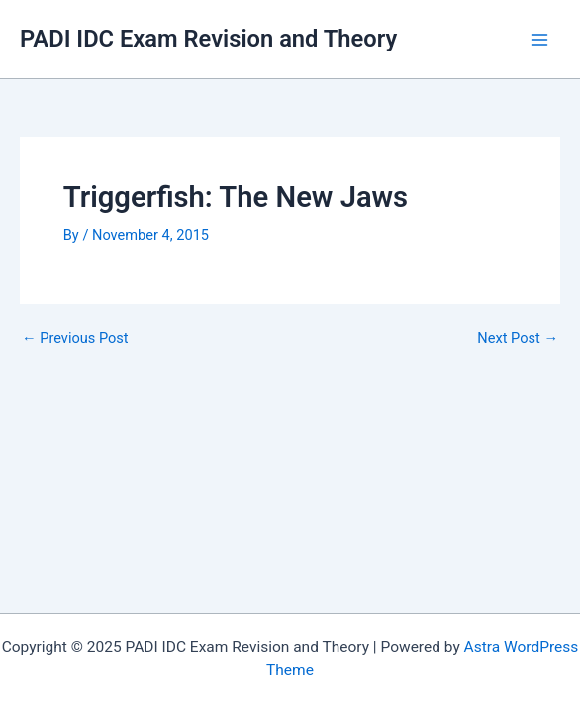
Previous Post (75, 338)
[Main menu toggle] (539, 39)
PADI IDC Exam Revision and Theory (208, 38)
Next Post (517, 338)
